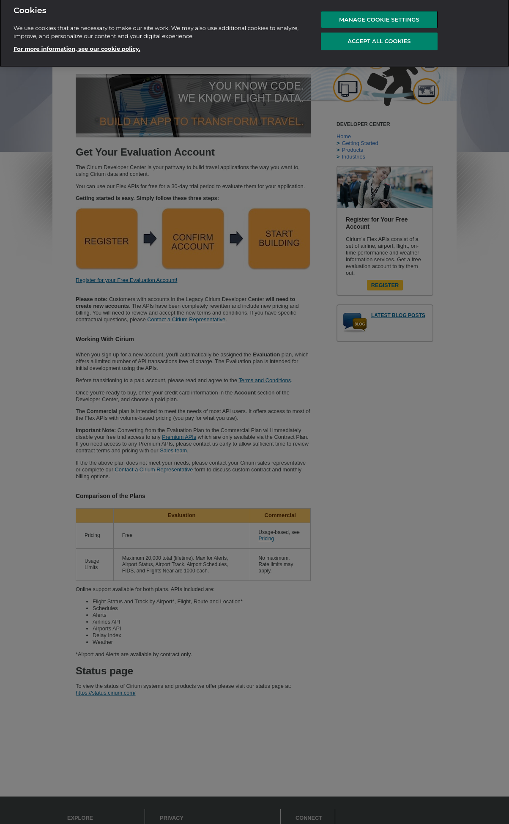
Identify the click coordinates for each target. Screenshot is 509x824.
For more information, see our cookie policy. (77, 46)
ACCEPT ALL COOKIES (379, 39)
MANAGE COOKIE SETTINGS (379, 17)
